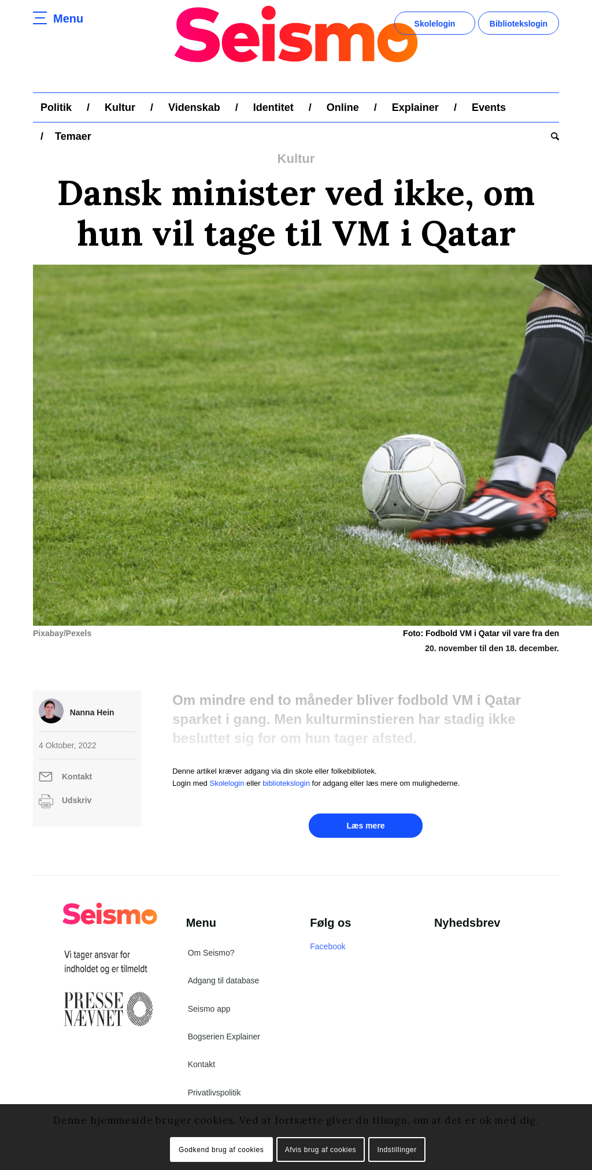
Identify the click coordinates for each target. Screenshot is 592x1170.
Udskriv (76, 800)
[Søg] (551, 136)
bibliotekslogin (286, 783)
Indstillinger (397, 1150)
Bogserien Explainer (224, 1036)
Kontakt (77, 776)
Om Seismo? (211, 952)
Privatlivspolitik (214, 1092)
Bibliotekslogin (518, 23)
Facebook (327, 946)
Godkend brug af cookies (221, 1150)
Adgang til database (224, 980)
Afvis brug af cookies (320, 1150)
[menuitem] (56, 107)
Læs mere (365, 825)
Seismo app (209, 1008)
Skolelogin (435, 23)
